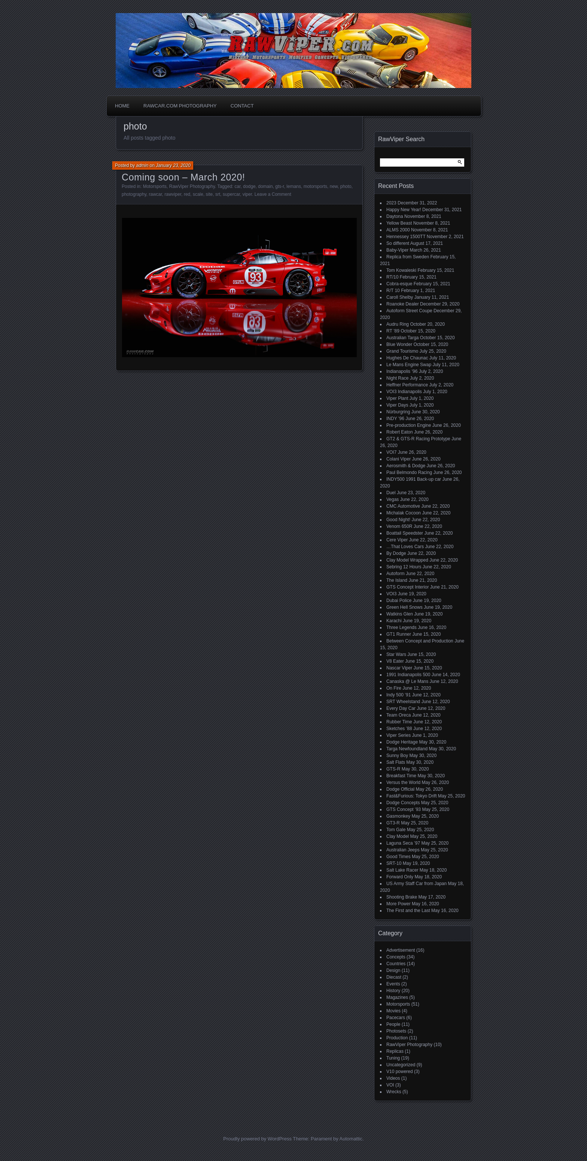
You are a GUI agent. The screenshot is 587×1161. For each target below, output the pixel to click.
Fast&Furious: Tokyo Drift (411, 796)
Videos (393, 1078)
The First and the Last (408, 910)
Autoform (395, 573)
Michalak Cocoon (403, 513)
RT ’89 (392, 331)
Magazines (397, 997)
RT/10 (392, 277)
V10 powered (399, 1071)
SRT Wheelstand (403, 701)
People (393, 1024)
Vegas (392, 499)
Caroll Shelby (399, 297)
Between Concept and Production (419, 641)
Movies (393, 1010)
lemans (293, 186)
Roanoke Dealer (402, 304)
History (393, 990)
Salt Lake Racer (402, 870)
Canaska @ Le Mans (407, 681)
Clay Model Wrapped (407, 560)
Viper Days (397, 405)
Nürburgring (398, 411)
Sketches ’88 (399, 728)
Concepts (395, 957)
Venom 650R (399, 526)
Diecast (393, 977)
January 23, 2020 (173, 165)
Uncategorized (400, 1064)
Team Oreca (398, 715)
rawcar (155, 194)
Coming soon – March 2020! (183, 177)
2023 (391, 203)
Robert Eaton (399, 432)
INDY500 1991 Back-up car (413, 479)
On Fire (393, 688)
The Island (396, 580)
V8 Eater (395, 661)
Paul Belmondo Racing (409, 472)
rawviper (173, 194)
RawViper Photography (192, 186)
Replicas (395, 1051)
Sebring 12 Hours (403, 566)
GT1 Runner (398, 634)
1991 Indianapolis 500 (408, 674)
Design (393, 970)
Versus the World (403, 782)
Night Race (397, 378)
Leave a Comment (273, 194)
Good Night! (398, 519)
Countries (395, 963)
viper (247, 194)
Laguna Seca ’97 (403, 843)
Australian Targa (402, 337)
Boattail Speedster (404, 533)
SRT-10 (393, 863)
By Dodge (396, 553)
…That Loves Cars (405, 546)
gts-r (279, 186)
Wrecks (393, 1091)
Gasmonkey (398, 816)
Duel (391, 492)
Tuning (393, 1058)
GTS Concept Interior (407, 587)
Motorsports (155, 186)
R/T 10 (393, 290)
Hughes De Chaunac (407, 358)
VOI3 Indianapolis (404, 391)
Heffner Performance (407, 384)
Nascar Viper (399, 668)
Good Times (398, 856)
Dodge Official (400, 789)
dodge (249, 186)
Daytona (394, 216)
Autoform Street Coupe (409, 310)
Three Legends (401, 627)
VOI (390, 1085)
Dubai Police (398, 600)
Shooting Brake (401, 897)
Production (397, 1037)
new (334, 186)
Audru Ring (397, 324)
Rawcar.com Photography (180, 106)
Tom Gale (395, 829)
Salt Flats (395, 762)
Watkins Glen (399, 614)
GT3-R (393, 823)
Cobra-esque (399, 283)
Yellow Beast (399, 223)
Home (122, 106)
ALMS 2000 (398, 229)
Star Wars (396, 654)
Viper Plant (397, 398)
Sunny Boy (397, 755)
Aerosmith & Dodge (405, 465)
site (209, 194)
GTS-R (393, 769)
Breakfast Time (401, 775)
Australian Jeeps (403, 849)
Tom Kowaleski (401, 270)
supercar (231, 194)
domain (265, 186)
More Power (398, 903)
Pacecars (395, 1017)
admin (142, 165)
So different (397, 243)
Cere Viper (397, 539)
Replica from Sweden (407, 256)
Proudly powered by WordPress (257, 1139)
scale (198, 194)
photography (134, 194)
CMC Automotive (403, 506)
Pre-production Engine (408, 425)
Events (393, 984)
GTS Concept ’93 (403, 809)
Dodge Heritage (402, 742)
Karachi (394, 620)
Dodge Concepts (403, 802)
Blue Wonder (399, 344)
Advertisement (400, 950)
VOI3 (391, 593)
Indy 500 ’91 (398, 694)
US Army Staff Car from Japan (416, 883)
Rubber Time (399, 721)
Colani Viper (398, 459)
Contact (242, 106)
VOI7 (391, 452)
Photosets (396, 1031)
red (187, 194)
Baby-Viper (397, 250)
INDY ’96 (395, 418)
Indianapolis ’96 (401, 371)
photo (346, 186)
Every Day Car (401, 708)
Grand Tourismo (402, 351)
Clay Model (397, 836)
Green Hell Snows (404, 607)
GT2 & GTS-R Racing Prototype (418, 438)
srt (217, 194)
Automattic (351, 1139)
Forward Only (399, 876)
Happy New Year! (403, 209)
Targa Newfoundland (407, 748)
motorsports (315, 186)
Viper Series (398, 735)
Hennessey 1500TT (406, 236)
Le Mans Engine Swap (408, 364)
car (238, 186)
